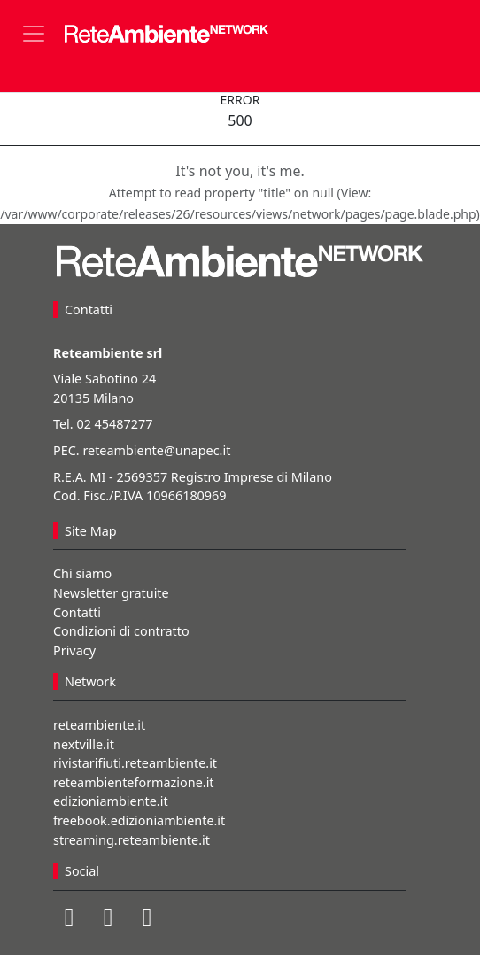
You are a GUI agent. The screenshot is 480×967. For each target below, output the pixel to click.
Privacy (74, 650)
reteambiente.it (99, 724)
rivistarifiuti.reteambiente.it (135, 762)
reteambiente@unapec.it (156, 450)
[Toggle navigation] (33, 33)
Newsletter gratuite (111, 592)
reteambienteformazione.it (133, 782)
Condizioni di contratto (121, 631)
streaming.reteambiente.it (131, 840)
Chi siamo (82, 573)
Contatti (77, 612)
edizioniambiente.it (110, 801)
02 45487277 (114, 423)
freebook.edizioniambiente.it (139, 820)
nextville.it (83, 744)
